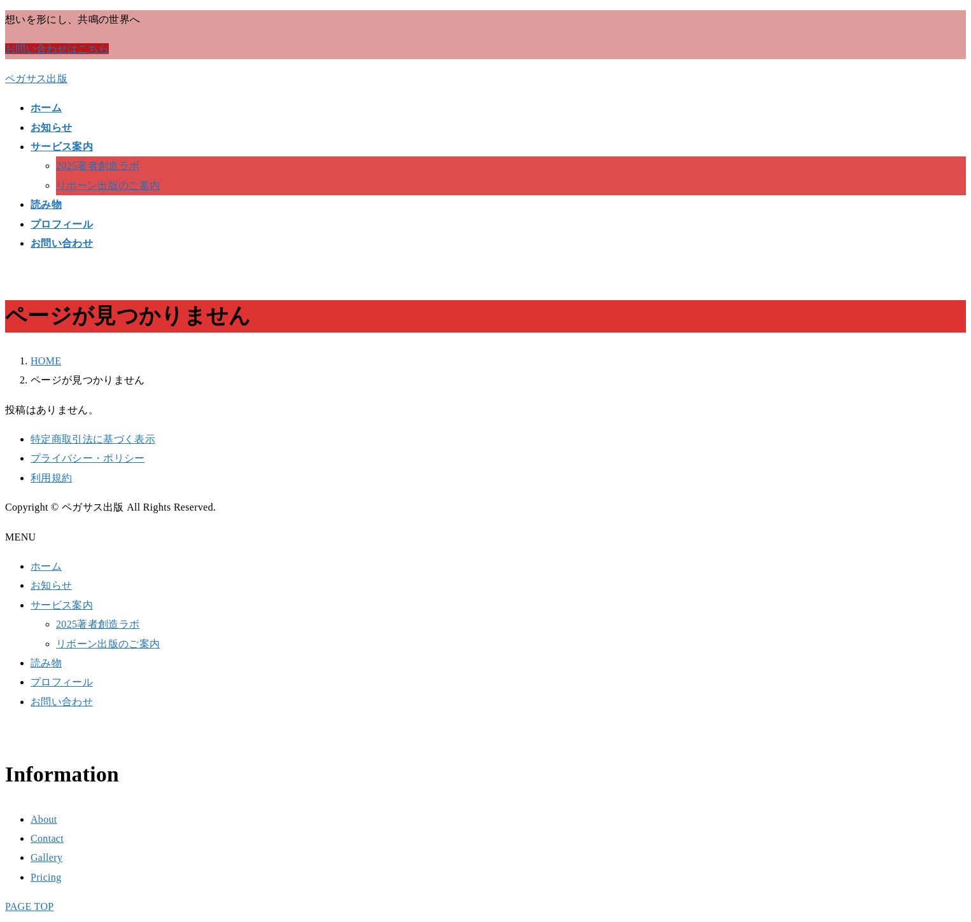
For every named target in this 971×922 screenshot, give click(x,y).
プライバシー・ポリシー (88, 458)
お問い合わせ (62, 701)
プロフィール (62, 682)
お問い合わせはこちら (57, 48)
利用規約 (51, 477)
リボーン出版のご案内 (108, 185)
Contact (47, 838)
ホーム (46, 566)
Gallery (46, 857)
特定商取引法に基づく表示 (93, 439)
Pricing (46, 877)
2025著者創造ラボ (97, 165)
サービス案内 (62, 605)
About (44, 819)
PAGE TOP (29, 906)
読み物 (46, 662)
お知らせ (51, 585)
